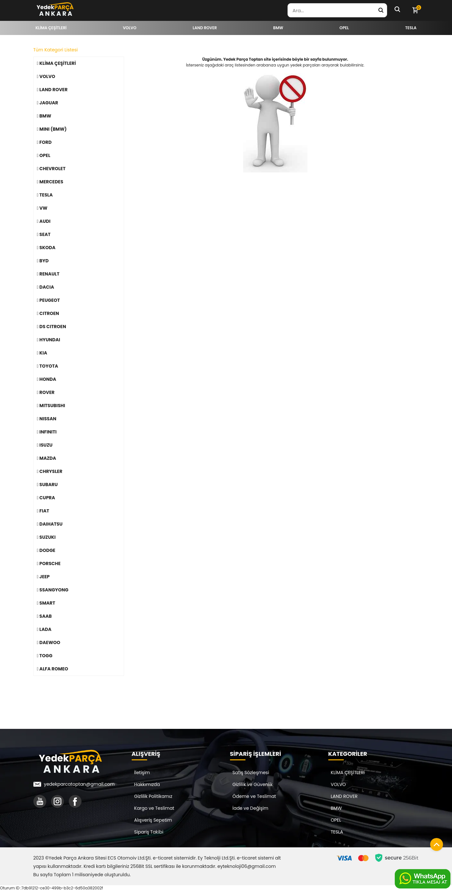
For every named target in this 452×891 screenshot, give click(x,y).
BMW (336, 808)
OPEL (336, 820)
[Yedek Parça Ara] (380, 10)
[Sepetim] (415, 10)
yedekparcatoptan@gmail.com (79, 784)
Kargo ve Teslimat (154, 808)
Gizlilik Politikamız (153, 796)
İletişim (142, 772)
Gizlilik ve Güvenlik (253, 784)
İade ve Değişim (251, 808)
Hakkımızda (147, 784)
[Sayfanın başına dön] (435, 842)
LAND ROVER (344, 796)
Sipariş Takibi (149, 832)
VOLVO (338, 784)
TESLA (337, 832)
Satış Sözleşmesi (251, 772)
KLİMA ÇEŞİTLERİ (348, 772)
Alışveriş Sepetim (153, 820)
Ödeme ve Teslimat (254, 796)
